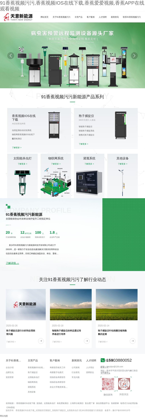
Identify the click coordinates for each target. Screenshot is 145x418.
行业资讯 (76, 372)
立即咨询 (104, 372)
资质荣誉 (10, 377)
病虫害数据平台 (103, 403)
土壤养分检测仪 (77, 403)
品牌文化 (10, 372)
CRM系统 (11, 407)
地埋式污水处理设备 (129, 403)
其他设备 (32, 392)
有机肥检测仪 (63, 403)
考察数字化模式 (56, 372)
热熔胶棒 (115, 403)
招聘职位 (90, 372)
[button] (134, 55)
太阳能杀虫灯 (33, 377)
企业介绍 (10, 367)
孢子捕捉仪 (33, 372)
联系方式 (104, 367)
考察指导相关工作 (57, 367)
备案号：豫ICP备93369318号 (117, 410)
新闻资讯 (115, 17)
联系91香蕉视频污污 (132, 17)
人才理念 (90, 367)
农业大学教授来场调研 (59, 387)
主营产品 (78, 17)
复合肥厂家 (90, 403)
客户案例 (91, 17)
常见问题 (76, 377)
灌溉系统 (32, 387)
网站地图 (4, 416)
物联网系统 (33, 382)
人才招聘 (103, 17)
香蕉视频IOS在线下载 (37, 367)
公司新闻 (76, 367)
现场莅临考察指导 (57, 377)
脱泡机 (39, 403)
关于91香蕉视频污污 (61, 17)
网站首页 (44, 17)
